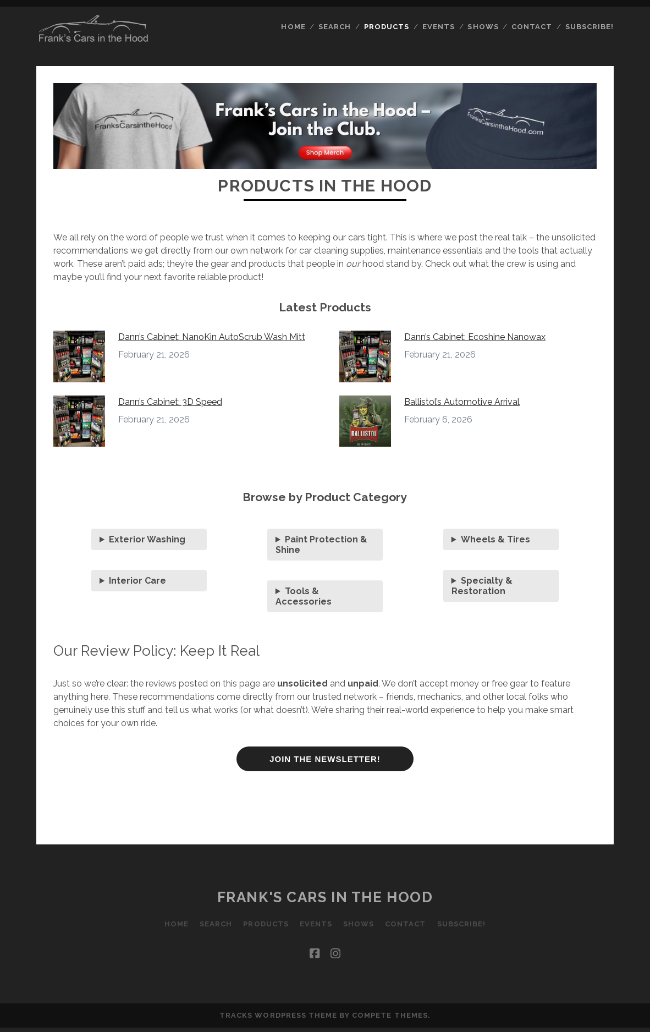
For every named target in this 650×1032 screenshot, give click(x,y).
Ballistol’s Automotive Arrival (462, 402)
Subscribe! (589, 27)
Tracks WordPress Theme (278, 1015)
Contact (531, 27)
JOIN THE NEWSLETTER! (325, 759)
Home (293, 27)
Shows (482, 27)
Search (334, 27)
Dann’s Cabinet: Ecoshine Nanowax (475, 337)
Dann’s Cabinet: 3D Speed (170, 402)
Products (386, 27)
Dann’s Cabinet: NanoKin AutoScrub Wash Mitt (211, 337)
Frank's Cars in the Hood (325, 897)
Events (438, 27)
